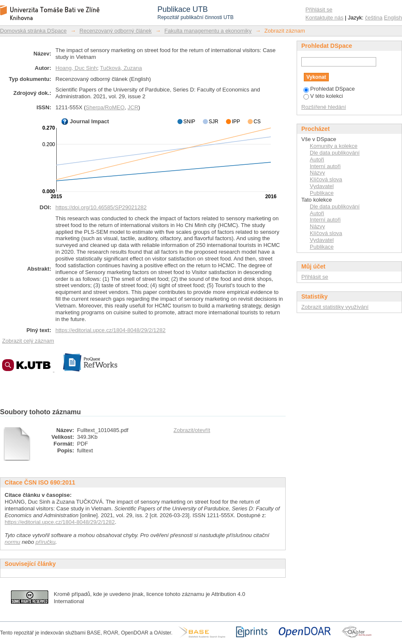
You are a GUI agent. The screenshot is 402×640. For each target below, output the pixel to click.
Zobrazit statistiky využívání (335, 307)
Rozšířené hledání (323, 107)
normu (12, 542)
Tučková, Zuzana (121, 68)
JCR (133, 107)
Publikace (321, 193)
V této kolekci (323, 96)
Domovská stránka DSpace (33, 31)
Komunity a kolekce (334, 146)
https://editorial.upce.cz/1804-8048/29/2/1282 (110, 330)
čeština (374, 17)
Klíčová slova (326, 179)
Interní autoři (325, 166)
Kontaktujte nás (325, 17)
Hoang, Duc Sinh (76, 68)
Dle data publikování (335, 153)
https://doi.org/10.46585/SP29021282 (100, 207)
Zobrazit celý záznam (28, 341)
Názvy (317, 172)
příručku (45, 542)
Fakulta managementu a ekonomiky (208, 31)
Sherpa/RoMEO (105, 107)
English (393, 17)
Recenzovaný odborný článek (116, 31)
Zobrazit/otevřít (191, 430)
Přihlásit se (319, 9)
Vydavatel (322, 186)
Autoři (317, 159)
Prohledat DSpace (329, 89)
